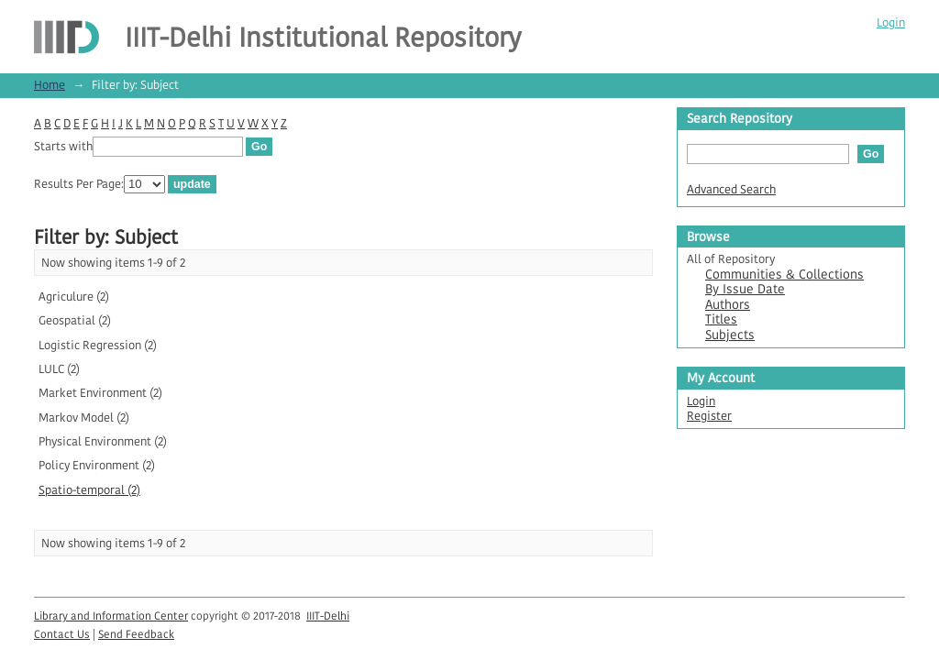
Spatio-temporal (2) (89, 490)
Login (891, 22)
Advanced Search (731, 189)
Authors (727, 305)
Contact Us (62, 634)
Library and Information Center (111, 615)
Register (709, 416)
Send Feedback (136, 634)
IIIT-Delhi (327, 615)
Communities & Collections (784, 274)
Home (49, 85)
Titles (721, 319)
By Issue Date (745, 289)
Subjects (730, 335)
